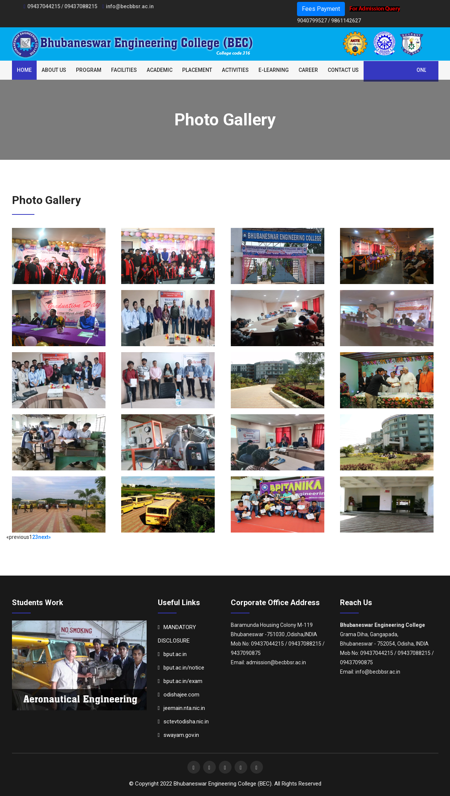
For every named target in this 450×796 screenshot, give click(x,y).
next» (44, 537)
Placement (197, 70)
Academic (159, 70)
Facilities (124, 70)
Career (308, 70)
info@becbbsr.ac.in (128, 6)
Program (88, 70)
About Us (54, 70)
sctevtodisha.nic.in (183, 721)
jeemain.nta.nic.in (181, 708)
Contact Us (343, 70)
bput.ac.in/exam (180, 681)
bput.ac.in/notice (181, 667)
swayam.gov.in (178, 735)
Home (24, 70)
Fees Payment (321, 8)
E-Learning (273, 70)
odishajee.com (178, 694)
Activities (235, 70)
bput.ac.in (172, 654)
